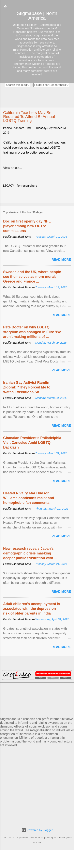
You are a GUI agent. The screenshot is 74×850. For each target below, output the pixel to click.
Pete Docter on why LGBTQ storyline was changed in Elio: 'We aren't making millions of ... (32, 332)
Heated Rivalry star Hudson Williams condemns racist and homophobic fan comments (28, 498)
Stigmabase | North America (37, 16)
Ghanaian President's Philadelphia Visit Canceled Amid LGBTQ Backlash (32, 442)
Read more (61, 259)
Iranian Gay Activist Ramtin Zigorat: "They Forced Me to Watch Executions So (27, 387)
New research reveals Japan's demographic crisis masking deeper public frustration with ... (30, 553)
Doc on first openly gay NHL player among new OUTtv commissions (27, 226)
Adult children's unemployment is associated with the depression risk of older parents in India (31, 608)
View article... (12, 168)
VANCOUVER (37, 699)
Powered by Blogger (37, 830)
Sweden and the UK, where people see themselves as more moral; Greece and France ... (32, 276)
